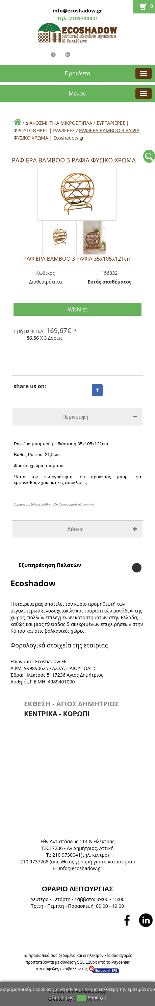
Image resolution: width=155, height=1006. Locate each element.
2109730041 (83, 18)
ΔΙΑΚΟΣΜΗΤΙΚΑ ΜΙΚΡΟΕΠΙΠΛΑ (58, 123)
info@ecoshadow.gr (77, 10)
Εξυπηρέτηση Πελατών (50, 565)
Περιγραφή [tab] (99, 417)
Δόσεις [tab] (102, 529)
